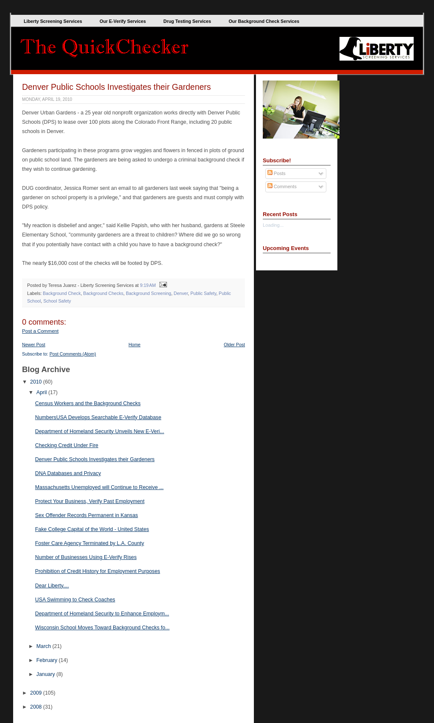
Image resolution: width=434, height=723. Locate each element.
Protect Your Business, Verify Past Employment (90, 501)
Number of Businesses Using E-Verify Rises (86, 557)
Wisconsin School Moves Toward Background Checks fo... (102, 628)
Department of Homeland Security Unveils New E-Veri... (99, 431)
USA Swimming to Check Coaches (75, 600)
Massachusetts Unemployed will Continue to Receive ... (99, 487)
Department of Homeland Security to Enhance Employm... (102, 614)
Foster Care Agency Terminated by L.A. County (89, 543)
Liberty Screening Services (53, 21)
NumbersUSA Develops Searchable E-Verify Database (98, 417)
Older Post (234, 344)
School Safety (57, 300)
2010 (36, 382)
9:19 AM (148, 285)
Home (134, 344)
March (44, 646)
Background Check (62, 293)
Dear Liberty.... (52, 586)
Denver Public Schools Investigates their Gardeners (116, 87)
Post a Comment (40, 331)
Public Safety (203, 293)
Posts (276, 173)
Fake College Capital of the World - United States (92, 529)
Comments (282, 186)
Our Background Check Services (263, 21)
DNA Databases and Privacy (68, 473)
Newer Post (33, 344)
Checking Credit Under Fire (66, 445)
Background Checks (103, 293)
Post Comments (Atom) (73, 353)
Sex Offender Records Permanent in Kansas (86, 515)
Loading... (273, 225)
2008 (36, 707)
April (42, 392)
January (46, 674)
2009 (36, 693)
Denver (181, 293)
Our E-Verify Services (123, 21)
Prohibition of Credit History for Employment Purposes (97, 571)
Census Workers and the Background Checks (88, 403)
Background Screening (148, 293)
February (47, 660)
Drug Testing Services (187, 21)
